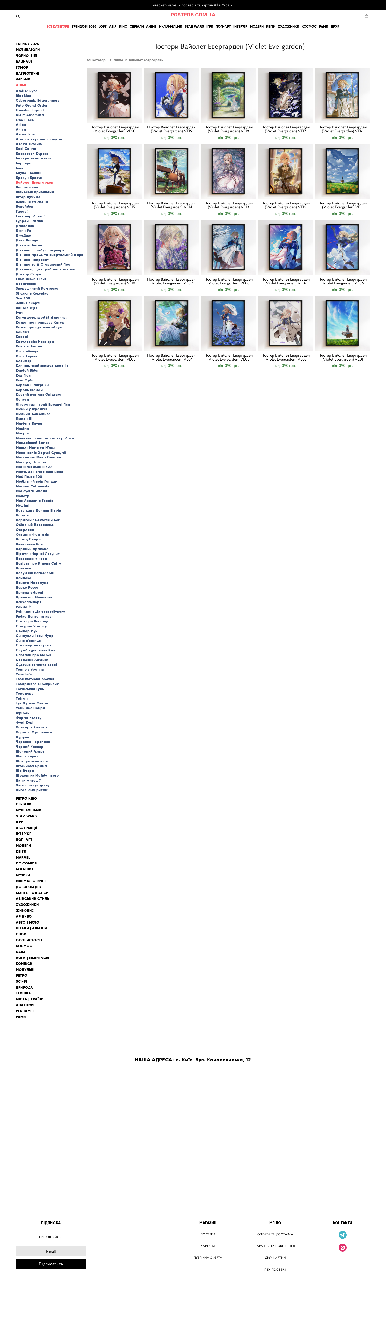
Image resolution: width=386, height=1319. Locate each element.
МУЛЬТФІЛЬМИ (170, 26)
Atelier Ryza (27, 91)
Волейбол (24, 206)
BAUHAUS (24, 62)
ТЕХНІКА (23, 993)
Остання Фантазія (32, 534)
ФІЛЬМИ (23, 79)
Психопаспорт (28, 602)
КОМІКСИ (24, 964)
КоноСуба (25, 380)
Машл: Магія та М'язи (35, 447)
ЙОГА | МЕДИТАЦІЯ (32, 958)
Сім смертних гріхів (33, 645)
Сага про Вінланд (32, 621)
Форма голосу (28, 717)
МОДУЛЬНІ (25, 970)
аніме (118, 60)
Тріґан (22, 698)
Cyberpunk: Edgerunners (37, 100)
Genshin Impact (30, 110)
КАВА (21, 952)
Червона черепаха (33, 741)
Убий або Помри (30, 708)
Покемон (23, 568)
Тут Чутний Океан (32, 703)
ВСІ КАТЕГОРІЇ (58, 26)
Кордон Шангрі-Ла (33, 385)
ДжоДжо (23, 235)
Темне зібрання (30, 669)
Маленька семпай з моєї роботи (45, 438)
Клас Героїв (26, 356)
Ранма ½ (24, 607)
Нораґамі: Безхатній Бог (38, 520)
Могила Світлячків (32, 486)
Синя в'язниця (28, 640)
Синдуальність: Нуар (35, 635)
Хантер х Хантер (31, 727)
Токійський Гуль (30, 689)
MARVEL (23, 857)
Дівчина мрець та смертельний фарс (49, 254)
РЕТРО (21, 975)
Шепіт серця (27, 756)
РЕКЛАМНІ (25, 1011)
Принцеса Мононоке (34, 597)
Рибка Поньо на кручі (35, 616)
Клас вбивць (27, 351)
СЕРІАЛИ (137, 26)
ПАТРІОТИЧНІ (27, 73)
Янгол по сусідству (33, 785)
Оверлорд (25, 529)
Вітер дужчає (28, 197)
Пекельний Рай (29, 544)
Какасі (22, 336)
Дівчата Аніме (29, 245)
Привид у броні (29, 592)
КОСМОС (309, 26)
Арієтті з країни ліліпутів (39, 139)
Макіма (22, 428)
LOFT (103, 26)
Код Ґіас (23, 375)
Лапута (22, 399)
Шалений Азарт (30, 751)
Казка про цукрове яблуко (40, 327)
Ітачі (20, 312)
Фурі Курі (24, 722)
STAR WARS (194, 26)
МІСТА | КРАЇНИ (30, 999)
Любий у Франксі (31, 409)
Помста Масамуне (32, 583)
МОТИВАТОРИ (28, 50)
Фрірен (22, 713)
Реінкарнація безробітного (40, 611)
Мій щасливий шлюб (34, 467)
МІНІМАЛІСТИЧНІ (31, 881)
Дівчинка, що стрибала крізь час (46, 269)
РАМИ (323, 26)
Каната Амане (29, 346)
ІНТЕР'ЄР (240, 26)
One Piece (25, 120)
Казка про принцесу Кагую (40, 322)
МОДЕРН (257, 26)
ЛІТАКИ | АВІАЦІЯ (31, 928)
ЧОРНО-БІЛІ (26, 56)
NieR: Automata (30, 115)
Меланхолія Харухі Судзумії (41, 452)
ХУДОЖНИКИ (288, 26)
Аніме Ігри (25, 134)
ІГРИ (209, 26)
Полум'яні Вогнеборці (35, 573)
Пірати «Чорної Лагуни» (38, 553)
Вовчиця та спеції (32, 202)
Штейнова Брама (31, 766)
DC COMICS (26, 863)
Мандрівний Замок (32, 442)
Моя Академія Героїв (34, 500)
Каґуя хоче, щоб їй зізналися (42, 317)
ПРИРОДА (24, 987)
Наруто (22, 515)
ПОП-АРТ (223, 26)
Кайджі (22, 332)
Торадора (25, 693)
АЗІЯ (113, 26)
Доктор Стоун (28, 274)
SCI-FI (21, 981)
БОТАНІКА (25, 869)
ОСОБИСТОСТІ (29, 940)
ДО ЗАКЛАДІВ (28, 887)
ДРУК (335, 26)
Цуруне (22, 737)
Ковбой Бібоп (27, 370)
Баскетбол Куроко (32, 153)
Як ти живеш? (28, 780)
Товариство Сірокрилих (37, 684)
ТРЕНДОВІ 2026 (84, 26)
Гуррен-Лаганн (29, 221)
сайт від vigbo (26, 1307)
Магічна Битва (29, 423)
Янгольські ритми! (32, 790)
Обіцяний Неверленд (35, 524)
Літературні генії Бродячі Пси (43, 404)
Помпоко (23, 578)
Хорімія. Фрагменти (34, 732)
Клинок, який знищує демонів (42, 365)
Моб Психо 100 (29, 476)
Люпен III (24, 418)
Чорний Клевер (30, 746)
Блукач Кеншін (29, 173)
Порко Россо (27, 587)
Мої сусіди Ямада (31, 491)
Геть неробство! (30, 216)
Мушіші (22, 505)
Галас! (22, 211)
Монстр (22, 496)
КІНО (123, 26)
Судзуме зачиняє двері (36, 664)
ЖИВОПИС (25, 910)
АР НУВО (24, 916)
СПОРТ (22, 934)
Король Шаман (29, 390)
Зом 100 (23, 298)
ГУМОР (22, 67)
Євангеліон (26, 284)
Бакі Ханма (26, 148)
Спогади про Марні (33, 655)
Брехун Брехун (29, 177)
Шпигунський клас (32, 761)
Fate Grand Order (32, 105)
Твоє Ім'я (24, 674)
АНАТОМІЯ (25, 1005)
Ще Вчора (25, 771)
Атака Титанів (29, 144)
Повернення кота (31, 558)
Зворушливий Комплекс (37, 288)
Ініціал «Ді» (26, 308)
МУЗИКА (23, 875)
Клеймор (24, 361)
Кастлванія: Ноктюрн (35, 341)
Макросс (24, 433)
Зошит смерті (28, 303)
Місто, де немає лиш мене (39, 472)
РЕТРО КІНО (26, 798)
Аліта (21, 129)
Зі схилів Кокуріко (32, 293)
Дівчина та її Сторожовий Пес (43, 264)
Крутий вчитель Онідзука (39, 394)
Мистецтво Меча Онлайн (38, 457)
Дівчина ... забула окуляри (40, 250)
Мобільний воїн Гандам (37, 481)
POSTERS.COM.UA (193, 14)
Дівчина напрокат (32, 259)
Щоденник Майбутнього (37, 775)
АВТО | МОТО (27, 922)
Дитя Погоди (27, 240)
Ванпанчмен (27, 187)
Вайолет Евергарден (34, 182)
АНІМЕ (151, 26)
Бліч (20, 168)
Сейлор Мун (27, 631)
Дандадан (25, 226)
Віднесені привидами (35, 192)
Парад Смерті (28, 539)
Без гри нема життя (33, 158)
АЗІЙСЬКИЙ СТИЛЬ (32, 899)
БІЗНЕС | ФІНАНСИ (32, 893)
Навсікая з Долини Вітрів (38, 510)
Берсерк (23, 163)
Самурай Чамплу (31, 626)
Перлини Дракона (32, 549)
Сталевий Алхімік (32, 660)
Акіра (21, 124)
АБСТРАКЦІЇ (26, 828)
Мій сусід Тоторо (31, 462)
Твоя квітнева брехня (35, 679)
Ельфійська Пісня (31, 279)
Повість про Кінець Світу (38, 563)
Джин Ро (23, 230)
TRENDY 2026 (27, 44)
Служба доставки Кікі (35, 650)
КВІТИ (270, 26)
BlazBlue (23, 96)
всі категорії (97, 60)
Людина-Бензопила (33, 414)
